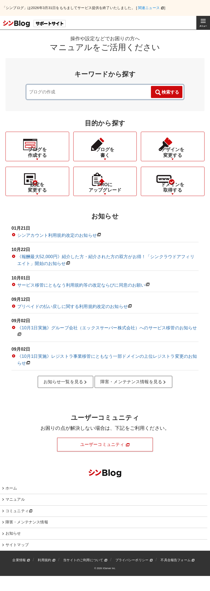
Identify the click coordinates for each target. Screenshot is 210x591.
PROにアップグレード (105, 202)
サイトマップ (17, 560)
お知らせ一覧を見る (65, 396)
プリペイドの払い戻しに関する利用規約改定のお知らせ (72, 321)
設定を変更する (37, 202)
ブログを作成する (37, 159)
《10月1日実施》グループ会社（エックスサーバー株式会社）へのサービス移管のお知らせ (107, 343)
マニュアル (15, 514)
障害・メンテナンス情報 (26, 537)
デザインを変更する (172, 159)
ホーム (11, 503)
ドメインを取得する (172, 202)
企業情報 (21, 575)
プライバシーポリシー (134, 575)
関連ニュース (149, 8)
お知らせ (13, 548)
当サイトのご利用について (85, 575)
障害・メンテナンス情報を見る (133, 396)
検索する (166, 92)
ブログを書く (105, 159)
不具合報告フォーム (178, 575)
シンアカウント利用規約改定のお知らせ (57, 250)
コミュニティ (19, 526)
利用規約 (46, 575)
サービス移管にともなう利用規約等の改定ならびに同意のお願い (81, 300)
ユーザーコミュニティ (105, 459)
